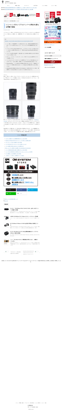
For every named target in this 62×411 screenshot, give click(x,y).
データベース (26, 5)
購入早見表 (35, 5)
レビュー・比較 (53, 5)
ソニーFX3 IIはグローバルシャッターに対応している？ (16, 143)
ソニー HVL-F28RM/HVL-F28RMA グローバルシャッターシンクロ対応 (18, 151)
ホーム (8, 5)
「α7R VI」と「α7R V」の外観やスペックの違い (14, 155)
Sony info (6, 198)
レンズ (17, 197)
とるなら (7, 1)
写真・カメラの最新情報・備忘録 (33, 395)
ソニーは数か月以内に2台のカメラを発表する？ (14, 145)
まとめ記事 (26, 9)
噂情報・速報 (17, 5)
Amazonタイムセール (48, 64)
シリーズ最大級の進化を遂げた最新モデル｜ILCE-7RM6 (16, 149)
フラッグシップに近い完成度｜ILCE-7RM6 (13, 141)
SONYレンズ (7, 197)
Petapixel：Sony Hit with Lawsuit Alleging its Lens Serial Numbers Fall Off (19, 40)
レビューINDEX (44, 5)
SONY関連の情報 (12, 197)
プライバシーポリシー (48, 43)
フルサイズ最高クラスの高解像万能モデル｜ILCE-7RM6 (16, 138)
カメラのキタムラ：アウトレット (51, 62)
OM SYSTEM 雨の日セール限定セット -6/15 (13, 7)
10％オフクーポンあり (27, 7)
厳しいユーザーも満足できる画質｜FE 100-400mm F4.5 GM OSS (18, 147)
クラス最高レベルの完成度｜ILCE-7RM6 (13, 153)
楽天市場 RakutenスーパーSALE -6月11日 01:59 (14, 9)
